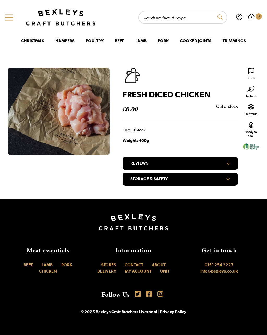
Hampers (65, 41)
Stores (108, 265)
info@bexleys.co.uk (219, 271)
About (159, 265)
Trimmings (234, 41)
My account (138, 271)
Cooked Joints (195, 41)
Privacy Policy (173, 312)
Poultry (95, 41)
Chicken (48, 271)
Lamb (141, 41)
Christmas (32, 41)
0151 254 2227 (219, 265)
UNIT (164, 271)
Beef (119, 41)
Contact (134, 265)
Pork (163, 41)
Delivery (106, 271)
